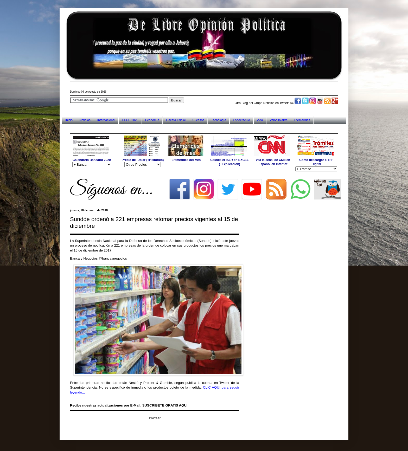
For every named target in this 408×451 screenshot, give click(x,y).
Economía (152, 120)
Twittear (155, 418)
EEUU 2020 (130, 120)
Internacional (106, 120)
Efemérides (302, 120)
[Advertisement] (164, 129)
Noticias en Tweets (276, 103)
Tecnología (218, 120)
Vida (260, 120)
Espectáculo (241, 120)
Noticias (85, 120)
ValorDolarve (278, 120)
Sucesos (198, 120)
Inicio (69, 120)
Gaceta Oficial (176, 120)
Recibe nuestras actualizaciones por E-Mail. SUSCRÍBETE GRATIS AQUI (128, 405)
